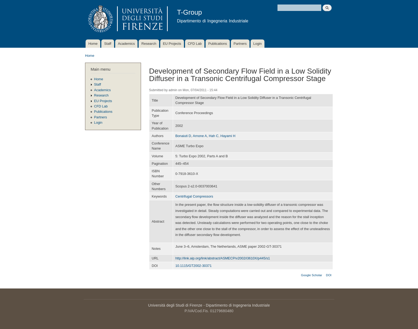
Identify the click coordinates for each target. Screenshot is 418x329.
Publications (217, 44)
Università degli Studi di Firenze (175, 305)
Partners (240, 44)
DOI (328, 275)
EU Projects (172, 44)
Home (93, 44)
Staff (107, 44)
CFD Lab (195, 44)
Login (257, 44)
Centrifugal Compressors (194, 196)
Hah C (213, 136)
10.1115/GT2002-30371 (193, 266)
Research (149, 44)
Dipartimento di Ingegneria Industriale (238, 305)
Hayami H (227, 136)
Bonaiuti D (183, 136)
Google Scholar (311, 275)
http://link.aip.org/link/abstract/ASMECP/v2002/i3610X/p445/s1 (222, 258)
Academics (126, 44)
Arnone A (200, 136)
